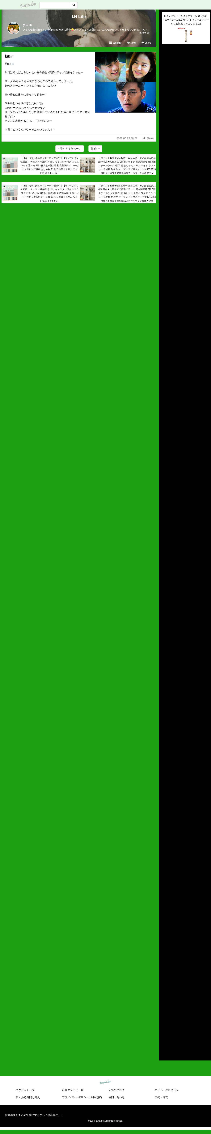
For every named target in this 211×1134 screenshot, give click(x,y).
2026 (165, 989)
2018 (165, 1024)
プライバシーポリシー (75, 1097)
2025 (165, 993)
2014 (165, 1041)
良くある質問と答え (28, 1097)
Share (146, 42)
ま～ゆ (27, 25)
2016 (165, 1033)
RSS (166, 1053)
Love (131, 42)
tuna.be (105, 1082)
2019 (165, 1019)
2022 (165, 1006)
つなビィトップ (25, 1090)
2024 (165, 997)
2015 (165, 1037)
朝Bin (9, 56)
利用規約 (96, 1097)
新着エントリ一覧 (72, 1090)
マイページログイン (167, 1090)
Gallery (115, 42)
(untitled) (167, 59)
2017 (165, 1028)
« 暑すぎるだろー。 (70, 148)
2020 (165, 1015)
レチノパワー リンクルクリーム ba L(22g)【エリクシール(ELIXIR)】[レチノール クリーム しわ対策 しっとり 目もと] (185, 20)
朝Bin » (95, 148)
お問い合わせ (116, 1097)
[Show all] (144, 32)
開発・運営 (161, 1097)
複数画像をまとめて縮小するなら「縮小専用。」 (34, 1114)
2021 (165, 1011)
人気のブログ (116, 1090)
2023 (165, 1002)
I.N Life (79, 16)
